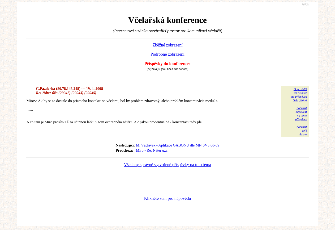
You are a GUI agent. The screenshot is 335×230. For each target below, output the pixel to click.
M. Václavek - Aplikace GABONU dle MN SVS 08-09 (177, 145)
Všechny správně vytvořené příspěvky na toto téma (167, 164)
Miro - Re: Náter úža (151, 150)
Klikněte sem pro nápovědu (167, 198)
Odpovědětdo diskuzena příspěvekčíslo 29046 (299, 94)
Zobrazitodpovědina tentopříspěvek (301, 113)
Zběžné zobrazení (167, 45)
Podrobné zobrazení (167, 54)
